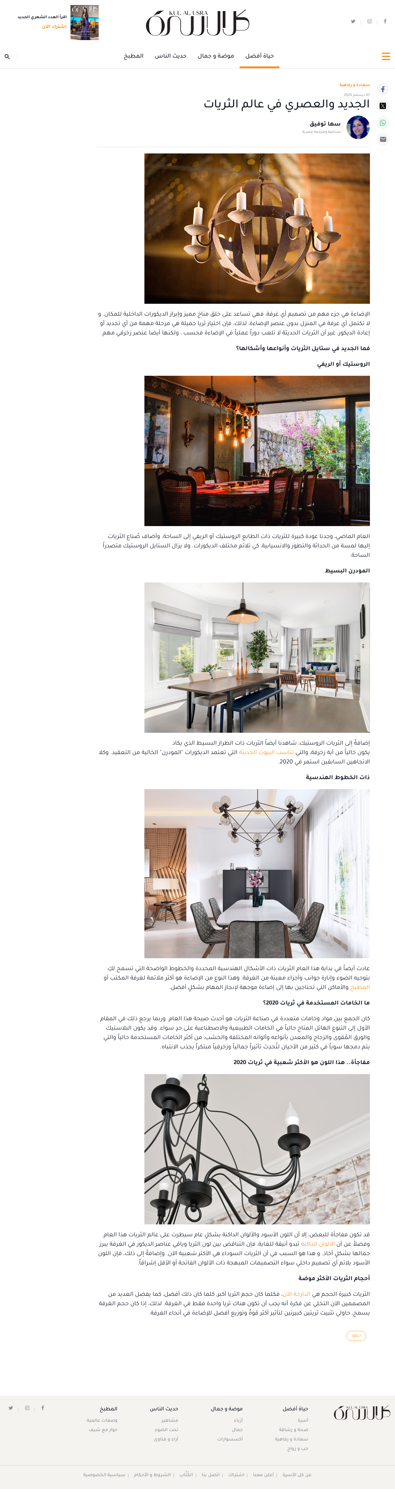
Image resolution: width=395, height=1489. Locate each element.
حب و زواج (297, 1449)
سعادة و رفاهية (355, 85)
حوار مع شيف (103, 1430)
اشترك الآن (52, 27)
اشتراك (236, 1475)
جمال (237, 1430)
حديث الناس (170, 57)
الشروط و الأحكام (152, 1475)
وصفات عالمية (102, 1421)
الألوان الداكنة (318, 1245)
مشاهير (170, 1421)
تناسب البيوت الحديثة (266, 753)
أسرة (303, 1421)
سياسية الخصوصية (104, 1475)
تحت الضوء (166, 1430)
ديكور (356, 1336)
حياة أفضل (259, 57)
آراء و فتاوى (166, 1439)
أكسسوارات (230, 1439)
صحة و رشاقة (293, 1430)
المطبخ (133, 57)
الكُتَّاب (186, 1475)
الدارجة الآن (296, 1295)
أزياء (238, 1421)
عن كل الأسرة (297, 1475)
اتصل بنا (211, 1475)
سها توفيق (325, 124)
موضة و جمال (216, 57)
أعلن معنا (263, 1475)
